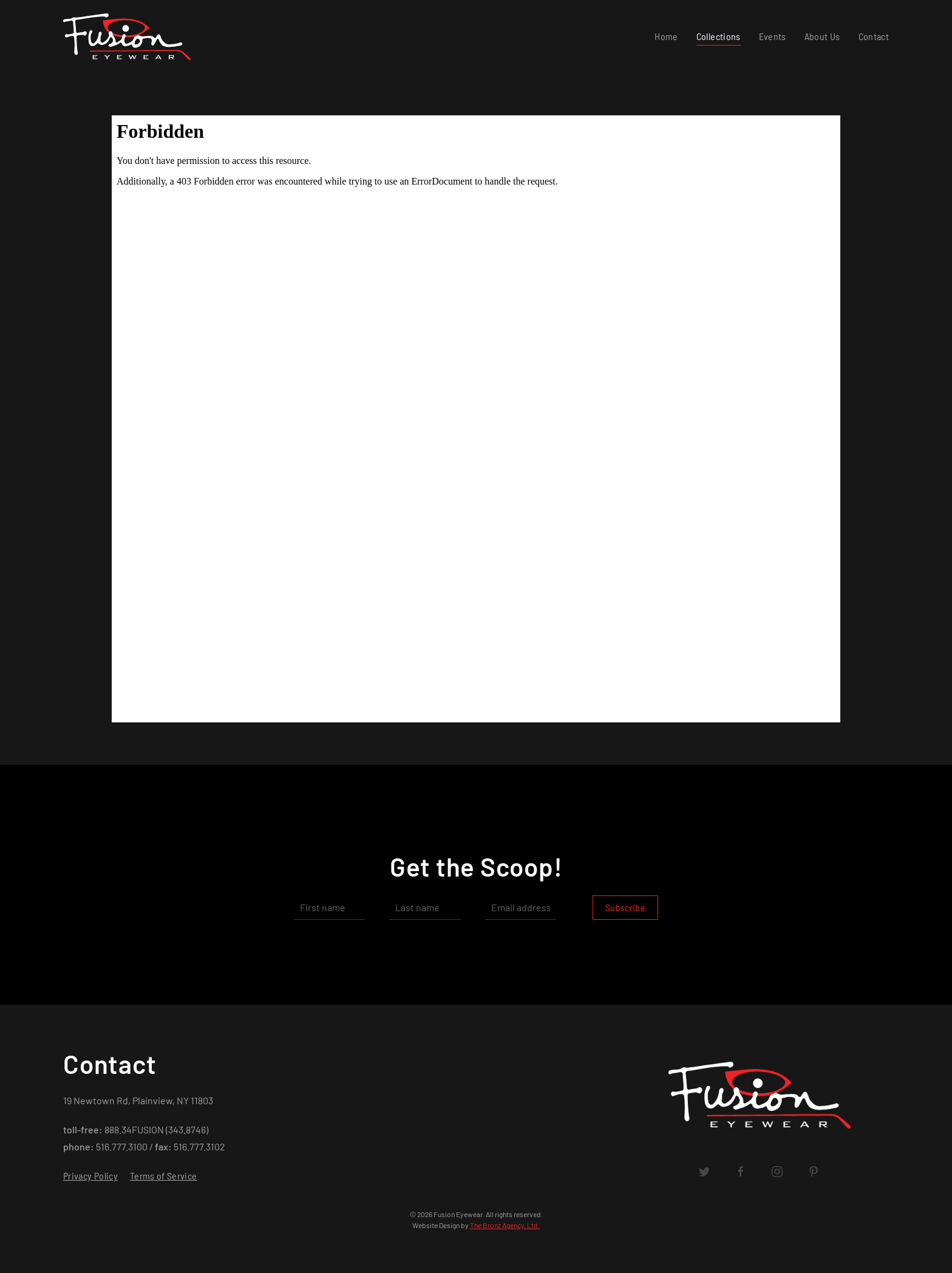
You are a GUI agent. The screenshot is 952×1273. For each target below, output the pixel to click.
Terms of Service (163, 1175)
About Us (822, 36)
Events (772, 36)
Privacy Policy (90, 1175)
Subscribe (625, 907)
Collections (718, 36)
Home (666, 36)
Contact (873, 36)
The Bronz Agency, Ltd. (505, 1225)
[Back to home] (129, 36)
